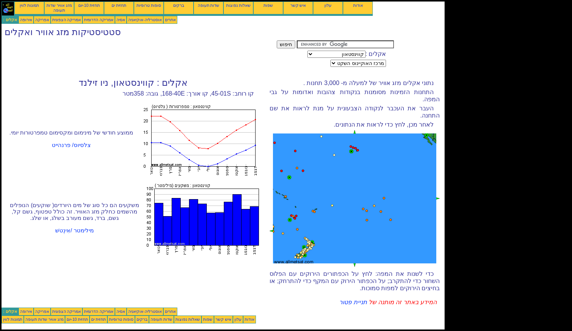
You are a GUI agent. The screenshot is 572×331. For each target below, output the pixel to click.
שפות (268, 5)
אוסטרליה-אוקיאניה (145, 19)
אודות (358, 5)
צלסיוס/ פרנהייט (71, 145)
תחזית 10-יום (89, 5)
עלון (328, 5)
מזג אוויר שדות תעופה (59, 7)
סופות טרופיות (148, 5)
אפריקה (42, 19)
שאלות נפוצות (238, 5)
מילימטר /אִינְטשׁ (74, 230)
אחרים (170, 19)
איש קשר (298, 5)
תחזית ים (119, 5)
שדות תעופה (209, 5)
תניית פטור (353, 302)
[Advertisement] (139, 57)
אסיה (120, 19)
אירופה (26, 19)
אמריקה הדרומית (98, 19)
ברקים (178, 5)
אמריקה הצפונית (66, 19)
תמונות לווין (29, 5)
